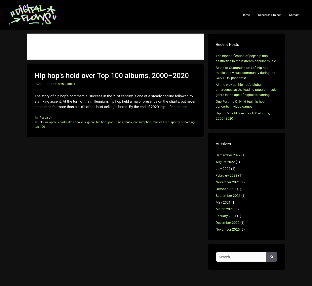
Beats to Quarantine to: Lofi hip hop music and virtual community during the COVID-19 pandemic (245, 73)
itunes (119, 122)
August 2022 (225, 162)
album (43, 122)
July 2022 (223, 169)
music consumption (138, 122)
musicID (158, 122)
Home (246, 15)
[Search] (271, 257)
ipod (111, 122)
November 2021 (228, 182)
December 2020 (228, 223)
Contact (294, 15)
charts (62, 122)
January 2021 (226, 216)
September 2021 (228, 196)
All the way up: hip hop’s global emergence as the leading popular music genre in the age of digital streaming (246, 90)
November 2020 (228, 229)
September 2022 (228, 155)
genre (91, 122)
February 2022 (226, 175)
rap (167, 122)
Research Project (269, 15)
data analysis (77, 122)
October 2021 (226, 189)
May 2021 (223, 202)
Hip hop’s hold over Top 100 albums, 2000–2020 (112, 76)
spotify (175, 122)
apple (53, 122)
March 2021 (225, 209)
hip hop (101, 122)
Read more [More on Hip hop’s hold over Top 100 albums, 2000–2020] (178, 107)
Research (45, 117)
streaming (188, 122)
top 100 (40, 127)
